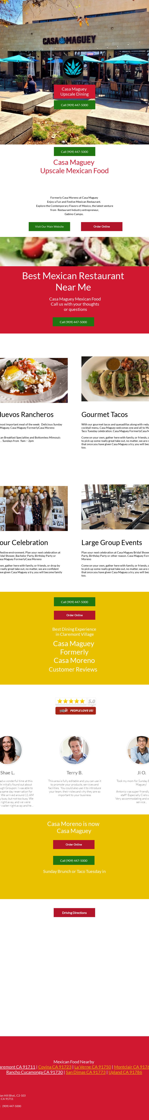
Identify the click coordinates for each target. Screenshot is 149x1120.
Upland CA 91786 (125, 1072)
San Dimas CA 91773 (86, 1072)
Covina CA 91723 (54, 1066)
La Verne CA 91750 (92, 1066)
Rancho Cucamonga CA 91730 (34, 1072)
